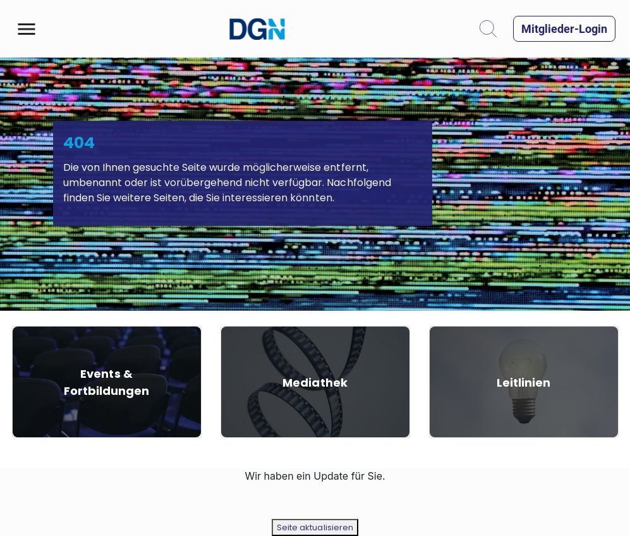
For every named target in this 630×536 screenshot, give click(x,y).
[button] (26, 29)
